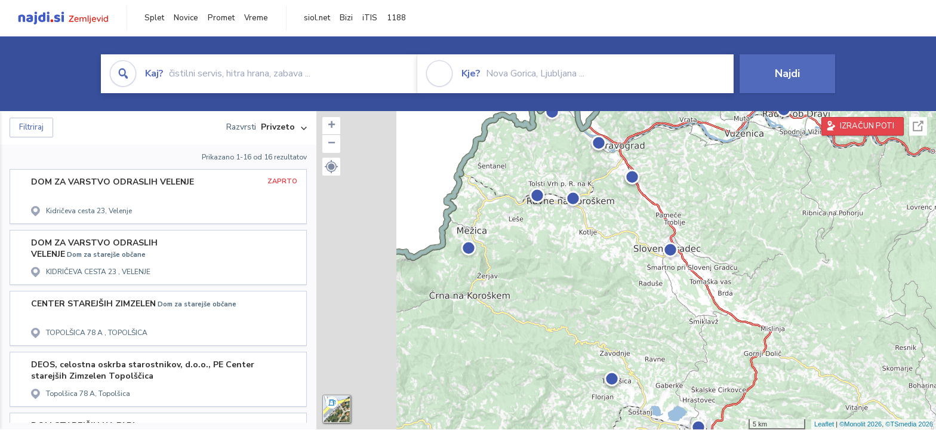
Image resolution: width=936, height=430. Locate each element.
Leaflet (824, 424)
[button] (331, 167)
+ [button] (331, 126)
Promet (221, 18)
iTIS (369, 18)
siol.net (317, 18)
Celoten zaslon (918, 126)
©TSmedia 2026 (909, 424)
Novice (186, 18)
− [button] (331, 144)
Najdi (787, 73)
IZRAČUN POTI (867, 126)
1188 (396, 18)
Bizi (346, 18)
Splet (154, 18)
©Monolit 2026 (860, 424)
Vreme (256, 18)
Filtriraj (31, 127)
